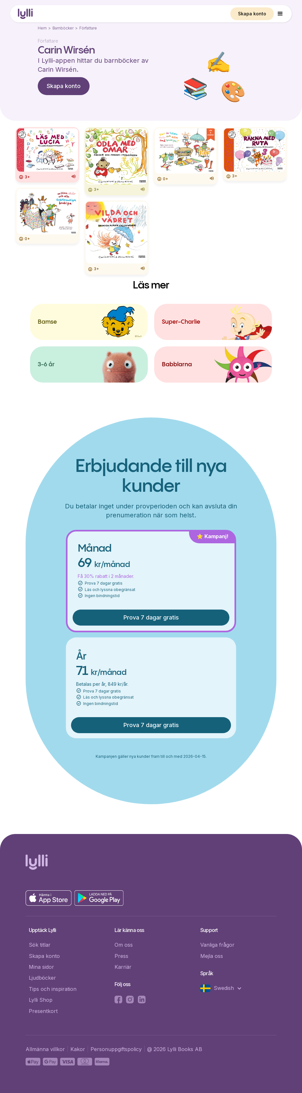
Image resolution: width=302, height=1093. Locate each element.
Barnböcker (63, 28)
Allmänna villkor (45, 1049)
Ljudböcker (42, 978)
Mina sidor (41, 967)
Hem (42, 28)
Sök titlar (40, 945)
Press (121, 956)
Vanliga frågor (217, 945)
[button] (280, 14)
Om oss (124, 945)
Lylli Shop (40, 1000)
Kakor (77, 1049)
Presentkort (43, 1011)
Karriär (123, 967)
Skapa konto (252, 13)
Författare (88, 28)
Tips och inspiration (52, 989)
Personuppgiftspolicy (116, 1049)
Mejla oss (211, 956)
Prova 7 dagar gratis (151, 617)
